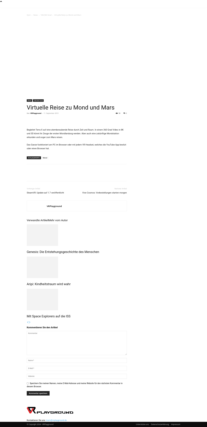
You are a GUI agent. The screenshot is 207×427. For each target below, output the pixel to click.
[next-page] (30, 322)
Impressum (175, 424)
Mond (45, 158)
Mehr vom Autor (58, 220)
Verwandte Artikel (37, 220)
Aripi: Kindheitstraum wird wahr (49, 284)
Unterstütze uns (142, 424)
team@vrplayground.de (56, 420)
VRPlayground (35, 113)
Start (29, 15)
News (35, 15)
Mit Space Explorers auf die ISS (48, 316)
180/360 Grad (46, 15)
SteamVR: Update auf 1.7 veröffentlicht (45, 192)
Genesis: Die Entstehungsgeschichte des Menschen (63, 252)
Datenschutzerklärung (160, 424)
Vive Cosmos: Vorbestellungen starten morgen (104, 192)
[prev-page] (28, 322)
